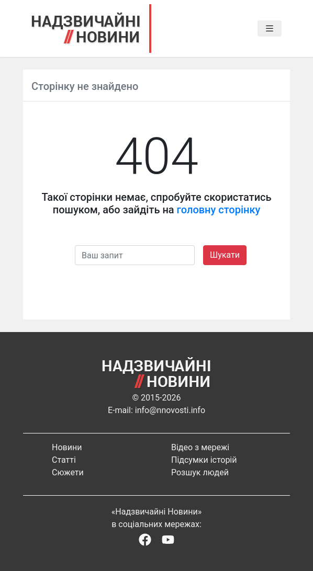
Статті (64, 460)
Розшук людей (200, 472)
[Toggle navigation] (270, 28)
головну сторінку (219, 209)
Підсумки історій (204, 460)
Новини (67, 447)
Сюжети (68, 472)
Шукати (225, 255)
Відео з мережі (200, 447)
